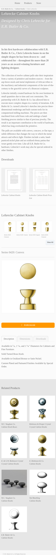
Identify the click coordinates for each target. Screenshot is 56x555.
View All (50, 242)
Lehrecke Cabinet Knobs (10, 195)
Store (38, 3)
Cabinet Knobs (20, 9)
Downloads (41, 339)
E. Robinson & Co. (36, 461)
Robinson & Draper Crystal (40, 424)
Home (17, 3)
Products (28, 3)
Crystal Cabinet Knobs (38, 427)
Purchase (28, 325)
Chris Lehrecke (33, 21)
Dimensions (25, 339)
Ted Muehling (34, 498)
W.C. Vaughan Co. (8, 424)
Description (9, 339)
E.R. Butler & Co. (7, 9)
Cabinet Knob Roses (9, 427)
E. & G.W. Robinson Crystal (12, 461)
